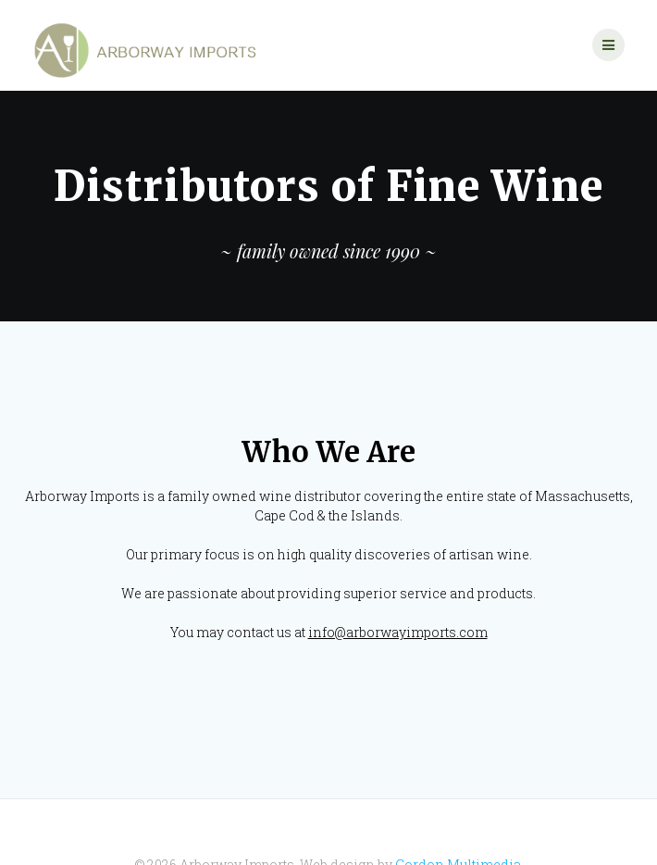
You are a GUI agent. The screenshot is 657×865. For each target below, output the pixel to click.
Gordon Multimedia (458, 821)
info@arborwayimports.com (398, 588)
